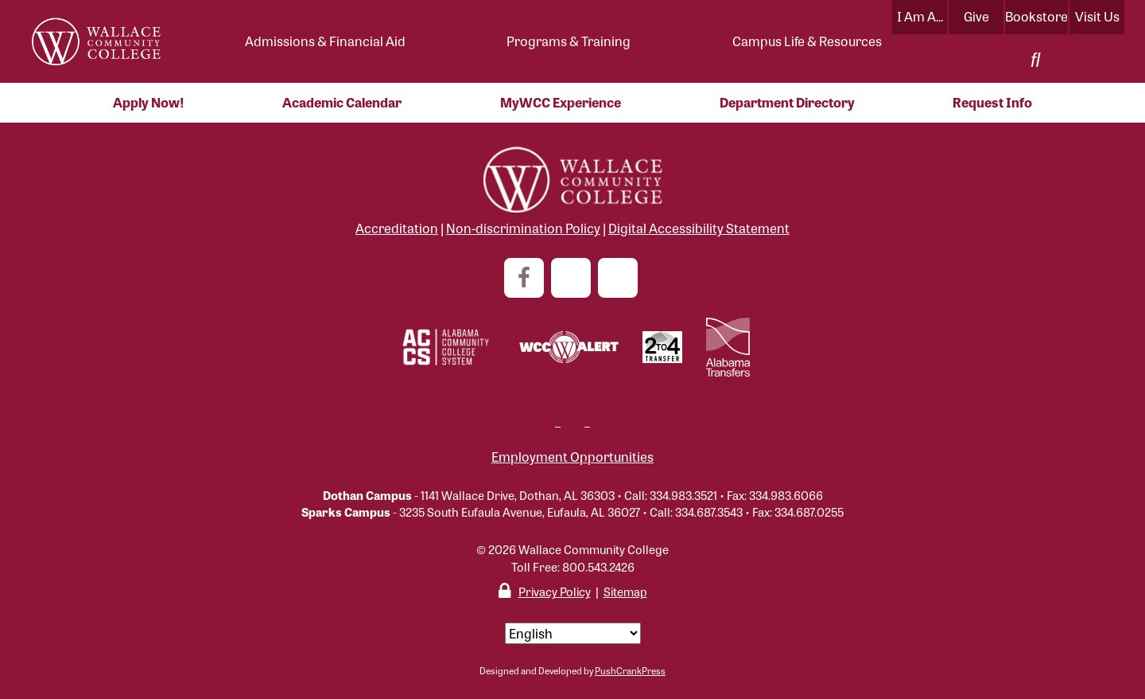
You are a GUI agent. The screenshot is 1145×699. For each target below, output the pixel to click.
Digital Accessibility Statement (699, 228)
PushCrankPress (630, 670)
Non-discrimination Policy (523, 228)
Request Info (992, 102)
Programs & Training (569, 41)
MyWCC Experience (560, 102)
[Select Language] (573, 633)
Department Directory (787, 102)
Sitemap (625, 591)
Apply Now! (148, 102)
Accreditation (396, 228)
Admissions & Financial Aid (325, 41)
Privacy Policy (554, 591)
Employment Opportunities (572, 456)
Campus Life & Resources (807, 41)
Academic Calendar (342, 102)
